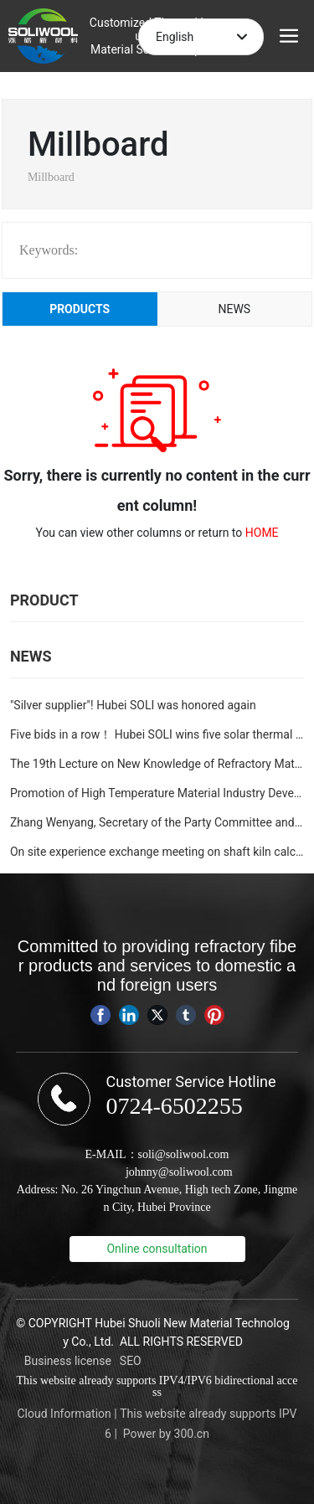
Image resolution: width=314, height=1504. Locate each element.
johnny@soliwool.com (179, 1172)
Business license (67, 1361)
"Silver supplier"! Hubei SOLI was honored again (133, 705)
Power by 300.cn (166, 1433)
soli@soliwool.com (183, 1154)
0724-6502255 (174, 1106)
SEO (131, 1361)
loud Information (68, 1413)
